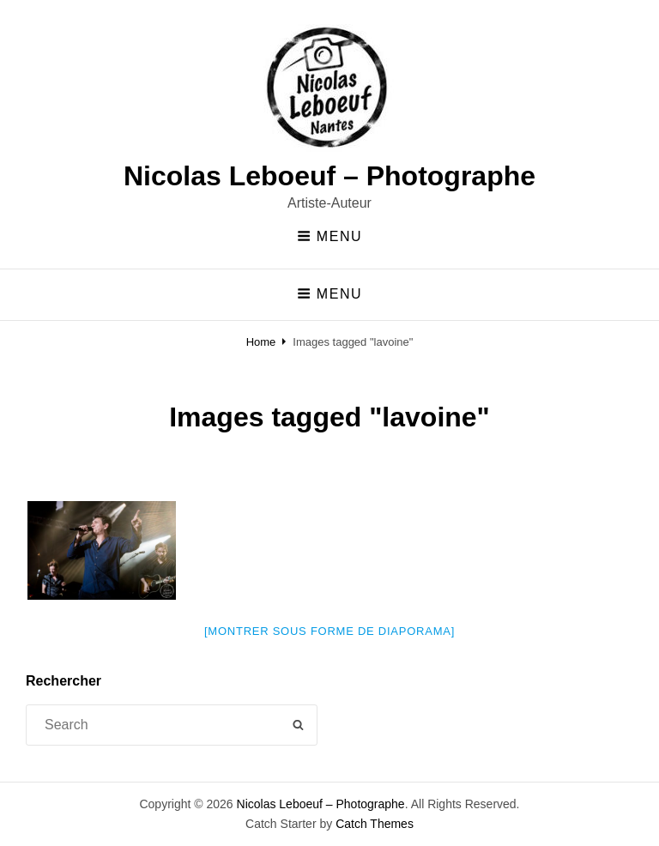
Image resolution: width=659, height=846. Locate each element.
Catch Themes (375, 824)
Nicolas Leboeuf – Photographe (329, 175)
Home (261, 341)
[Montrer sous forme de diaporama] (329, 631)
